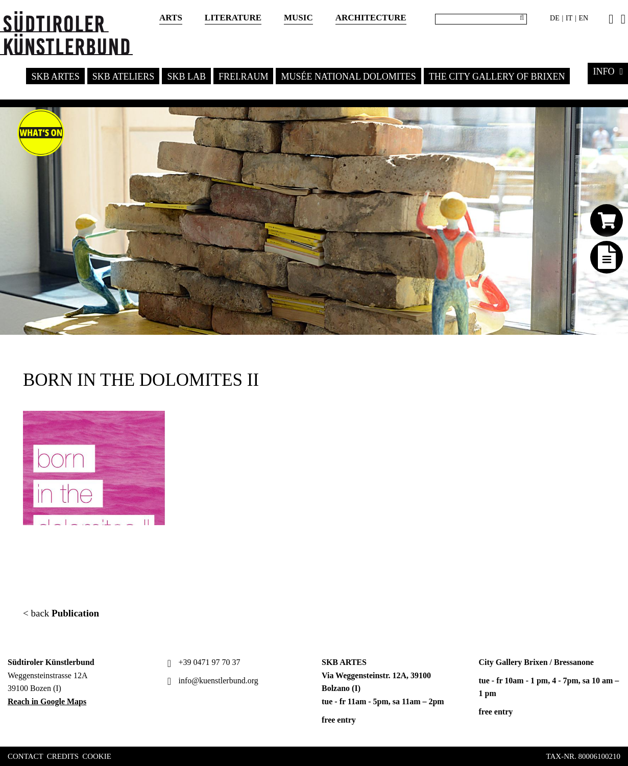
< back (61, 613)
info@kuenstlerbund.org (211, 680)
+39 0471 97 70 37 (202, 662)
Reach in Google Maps (47, 701)
